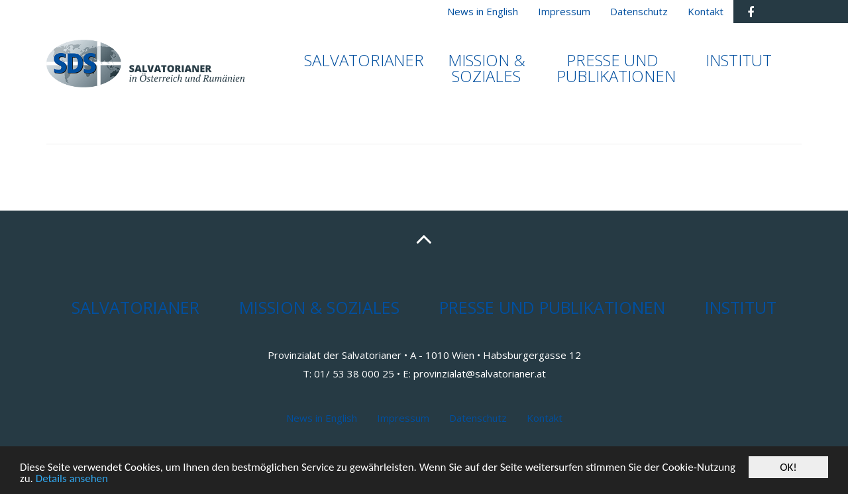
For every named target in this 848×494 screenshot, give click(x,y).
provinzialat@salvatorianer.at (479, 373)
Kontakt (544, 417)
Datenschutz (478, 417)
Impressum (403, 417)
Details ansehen (72, 480)
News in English (321, 417)
